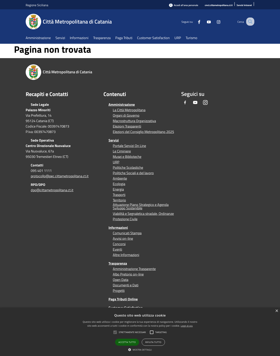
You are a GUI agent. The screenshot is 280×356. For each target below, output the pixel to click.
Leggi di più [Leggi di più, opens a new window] (187, 325)
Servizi (113, 140)
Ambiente (120, 178)
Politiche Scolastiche (128, 167)
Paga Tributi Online (123, 299)
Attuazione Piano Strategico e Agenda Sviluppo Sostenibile (141, 206)
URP (116, 162)
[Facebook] (196, 21)
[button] (132, 332)
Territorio (119, 200)
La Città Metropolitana (129, 110)
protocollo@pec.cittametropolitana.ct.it (59, 176)
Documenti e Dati (125, 285)
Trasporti (119, 195)
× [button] (276, 311)
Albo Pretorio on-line (128, 274)
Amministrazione (121, 104)
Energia (118, 189)
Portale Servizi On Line (129, 146)
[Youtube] (205, 21)
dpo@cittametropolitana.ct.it (52, 190)
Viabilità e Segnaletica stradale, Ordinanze (143, 213)
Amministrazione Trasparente (134, 269)
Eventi (117, 249)
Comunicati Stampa (127, 233)
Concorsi (119, 244)
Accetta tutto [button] (127, 342)
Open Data (120, 280)
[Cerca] (249, 21)
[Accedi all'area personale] (183, 5)
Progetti (119, 290)
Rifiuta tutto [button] (153, 342)
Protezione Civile (125, 219)
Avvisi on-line (123, 238)
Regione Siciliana (37, 5)
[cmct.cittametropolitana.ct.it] (219, 5)
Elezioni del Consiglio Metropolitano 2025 (143, 132)
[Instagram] (215, 21)
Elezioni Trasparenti (127, 126)
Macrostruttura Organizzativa (134, 121)
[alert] (140, 332)
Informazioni (118, 227)
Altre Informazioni (126, 255)
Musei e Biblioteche (127, 156)
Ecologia (119, 184)
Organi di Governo (126, 115)
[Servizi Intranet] (244, 5)
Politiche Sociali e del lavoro (133, 173)
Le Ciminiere (122, 151)
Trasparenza (117, 263)
